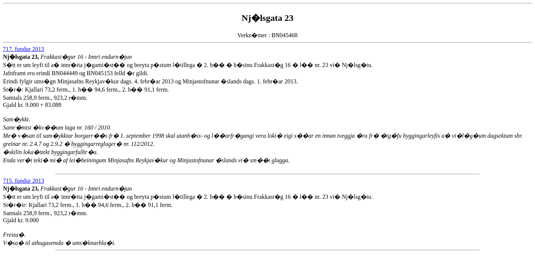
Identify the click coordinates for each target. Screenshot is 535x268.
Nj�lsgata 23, (21, 57)
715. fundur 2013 (23, 181)
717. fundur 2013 (23, 49)
